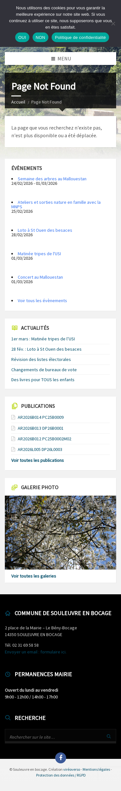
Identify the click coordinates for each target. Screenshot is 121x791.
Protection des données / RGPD (61, 775)
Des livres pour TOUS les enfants (43, 379)
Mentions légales (96, 769)
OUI (22, 37)
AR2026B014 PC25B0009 (41, 417)
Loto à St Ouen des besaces (45, 230)
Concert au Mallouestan (40, 277)
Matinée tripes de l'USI (39, 253)
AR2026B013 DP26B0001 (41, 428)
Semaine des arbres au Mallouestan (52, 179)
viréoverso (71, 769)
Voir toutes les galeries (33, 576)
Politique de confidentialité (80, 37)
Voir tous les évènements (42, 300)
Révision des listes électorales (41, 359)
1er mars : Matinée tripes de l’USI (43, 339)
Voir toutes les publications (37, 460)
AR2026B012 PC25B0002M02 (44, 439)
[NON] (113, 23)
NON (40, 37)
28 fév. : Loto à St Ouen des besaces (46, 349)
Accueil (18, 102)
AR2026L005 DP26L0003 (40, 449)
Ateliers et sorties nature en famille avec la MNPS (56, 204)
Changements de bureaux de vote (44, 370)
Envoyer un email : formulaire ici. (35, 652)
